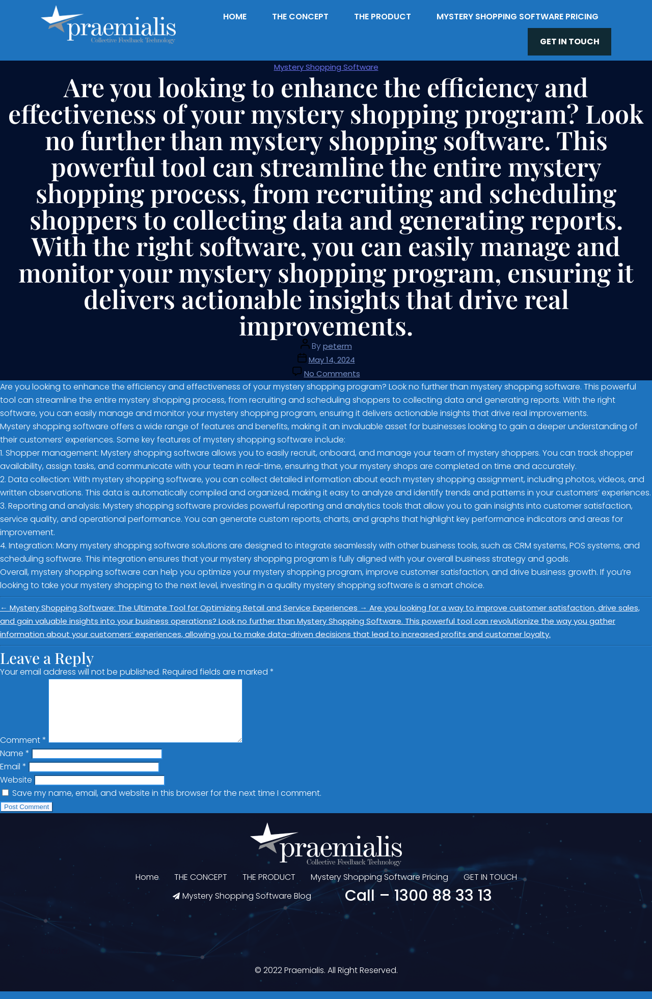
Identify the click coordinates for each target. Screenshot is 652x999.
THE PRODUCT (382, 16)
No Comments (332, 369)
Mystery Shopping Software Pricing (518, 16)
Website (16, 787)
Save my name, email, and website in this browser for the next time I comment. (166, 801)
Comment (23, 748)
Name (15, 761)
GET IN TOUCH (576, 39)
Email (13, 774)
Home (235, 16)
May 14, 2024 (332, 355)
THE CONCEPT (300, 16)
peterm (337, 341)
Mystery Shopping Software (326, 62)
